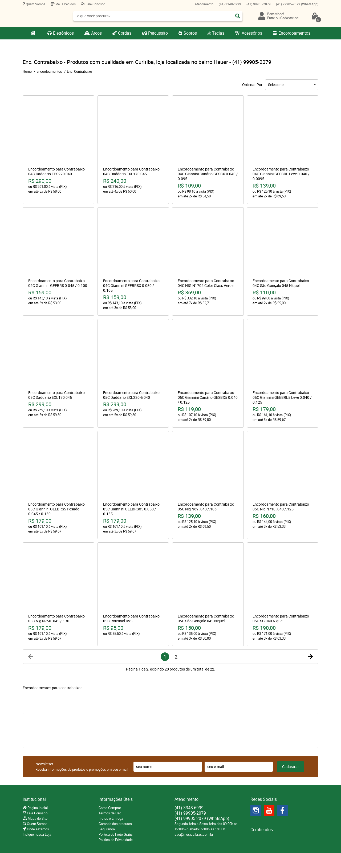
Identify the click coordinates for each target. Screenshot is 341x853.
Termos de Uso (110, 813)
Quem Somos (35, 4)
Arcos (96, 33)
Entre (271, 17)
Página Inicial (37, 807)
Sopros (190, 33)
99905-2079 (258, 4)
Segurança (107, 829)
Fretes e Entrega (111, 818)
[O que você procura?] (237, 16)
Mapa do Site (37, 818)
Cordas (124, 33)
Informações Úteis (116, 799)
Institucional (34, 799)
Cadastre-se (289, 17)
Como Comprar (110, 807)
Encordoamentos (294, 33)
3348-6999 (230, 4)
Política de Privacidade (116, 839)
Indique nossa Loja (37, 834)
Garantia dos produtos (115, 823)
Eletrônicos (63, 33)
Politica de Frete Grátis (116, 834)
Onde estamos (37, 829)
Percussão (158, 33)
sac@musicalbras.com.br (193, 834)
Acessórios (252, 33)
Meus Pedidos (65, 4)
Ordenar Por (252, 84)
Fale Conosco (95, 4)
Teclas (218, 33)
